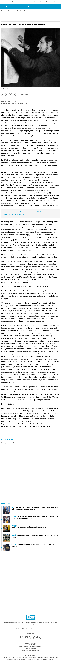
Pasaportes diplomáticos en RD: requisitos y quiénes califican (33, 545)
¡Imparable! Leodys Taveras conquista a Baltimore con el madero (34, 536)
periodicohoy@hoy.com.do (30, 650)
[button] (1, 6)
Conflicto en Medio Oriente (44, 2)
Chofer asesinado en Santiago (17, 2)
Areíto (30, 6)
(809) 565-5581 (31, 648)
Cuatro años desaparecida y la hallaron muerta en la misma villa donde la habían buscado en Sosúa (33, 527)
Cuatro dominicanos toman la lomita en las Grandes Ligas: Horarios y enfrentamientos (35, 517)
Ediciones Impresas (23, 10)
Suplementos (5, 10)
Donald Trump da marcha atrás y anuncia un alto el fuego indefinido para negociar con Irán (35, 508)
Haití (54, 2)
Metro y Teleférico (31, 2)
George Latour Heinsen (9, 101)
